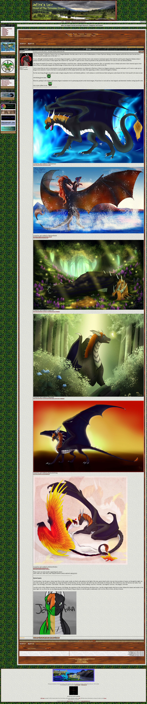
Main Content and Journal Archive (79, 21)
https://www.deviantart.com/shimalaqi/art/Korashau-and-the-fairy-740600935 (48, 398)
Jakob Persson (80, 658)
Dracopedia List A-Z (6, 81)
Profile (70, 35)
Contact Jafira (4, 85)
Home (62, 21)
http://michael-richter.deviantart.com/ (40, 568)
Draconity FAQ (5, 30)
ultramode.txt (84, 684)
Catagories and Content (7, 28)
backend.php (77, 684)
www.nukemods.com (85, 701)
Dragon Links (5, 33)
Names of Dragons (5, 80)
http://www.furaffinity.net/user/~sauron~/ (41, 569)
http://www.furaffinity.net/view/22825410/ (41, 474)
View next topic (140, 46)
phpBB (80, 659)
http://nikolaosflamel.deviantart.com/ (40, 237)
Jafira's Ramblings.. (52, 43)
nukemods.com (85, 662)
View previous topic (131, 46)
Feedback (4, 35)
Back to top (22, 637)
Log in (94, 35)
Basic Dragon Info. (5, 84)
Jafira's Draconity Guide (6, 82)
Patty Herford (84, 661)
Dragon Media (5, 34)
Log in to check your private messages (82, 35)
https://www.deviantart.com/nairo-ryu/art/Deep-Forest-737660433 (46, 311)
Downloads (67, 21)
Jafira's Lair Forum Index (41, 43)
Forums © (145, 666)
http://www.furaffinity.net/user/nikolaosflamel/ (42, 236)
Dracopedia (4, 31)
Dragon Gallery (5, 32)
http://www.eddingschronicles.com (89, 658)
